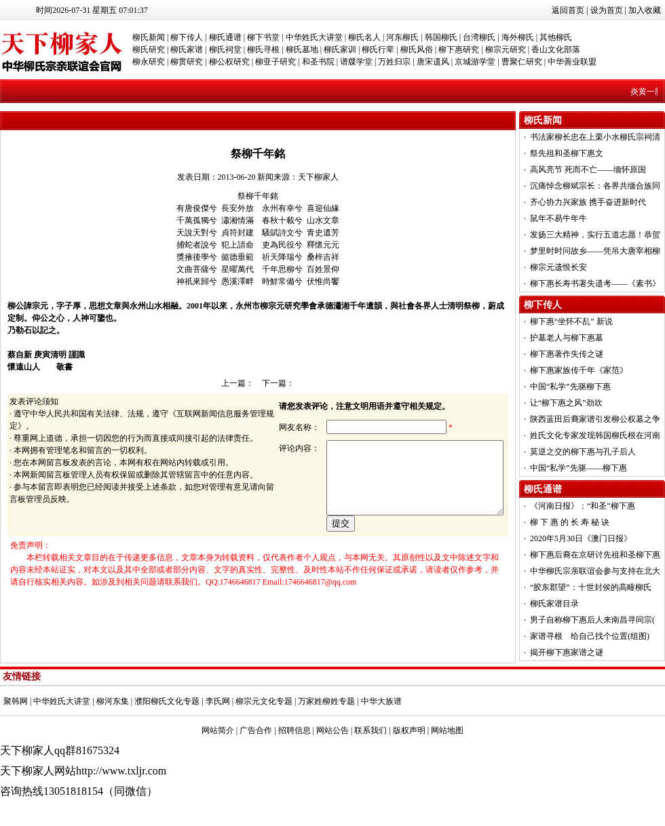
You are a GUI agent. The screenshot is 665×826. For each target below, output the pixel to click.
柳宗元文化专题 (263, 701)
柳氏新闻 (148, 37)
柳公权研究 (229, 61)
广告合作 (256, 730)
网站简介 (218, 730)
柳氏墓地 (302, 49)
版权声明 (409, 730)
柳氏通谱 (225, 37)
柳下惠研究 (458, 49)
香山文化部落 (555, 49)
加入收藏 (644, 10)
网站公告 (332, 730)
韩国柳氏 (441, 37)
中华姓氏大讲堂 (314, 37)
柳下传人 (186, 37)
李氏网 (218, 701)
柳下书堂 (263, 37)
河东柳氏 (402, 37)
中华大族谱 (381, 701)
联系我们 (370, 730)
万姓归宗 (394, 61)
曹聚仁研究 (521, 61)
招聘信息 (294, 730)
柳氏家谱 (186, 49)
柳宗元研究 (505, 49)
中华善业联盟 (572, 61)
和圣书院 (318, 61)
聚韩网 (15, 701)
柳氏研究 (148, 49)
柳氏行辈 (378, 49)
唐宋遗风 (433, 61)
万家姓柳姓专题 (326, 701)
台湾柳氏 (479, 37)
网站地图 (447, 730)
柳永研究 (148, 61)
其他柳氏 (555, 37)
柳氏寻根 (263, 49)
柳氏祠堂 (225, 49)
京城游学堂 (475, 61)
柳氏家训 (340, 49)
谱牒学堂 (356, 61)
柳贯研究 (186, 61)
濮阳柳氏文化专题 (167, 701)
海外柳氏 (517, 37)
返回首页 (568, 10)
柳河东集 (112, 701)
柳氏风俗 (416, 49)
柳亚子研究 (275, 61)
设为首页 (606, 10)
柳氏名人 (364, 37)
